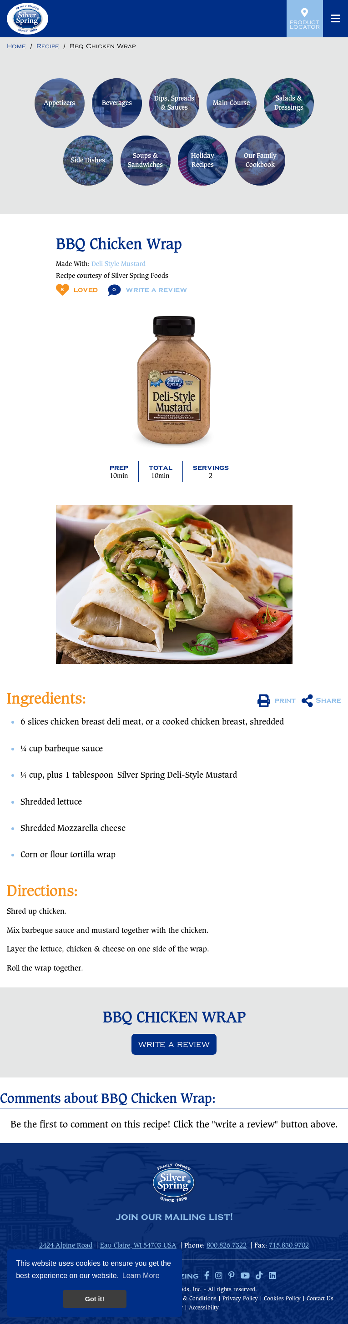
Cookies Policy (282, 1298)
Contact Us (320, 1298)
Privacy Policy (240, 1298)
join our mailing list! (174, 1217)
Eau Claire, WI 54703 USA (138, 1245)
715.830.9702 (289, 1245)
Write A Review (147, 290)
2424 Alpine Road (65, 1245)
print (276, 701)
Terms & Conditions (191, 1298)
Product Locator (305, 18)
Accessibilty (204, 1307)
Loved (77, 290)
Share (321, 701)
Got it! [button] (94, 1299)
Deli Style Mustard (118, 264)
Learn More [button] (141, 1275)
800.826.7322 (227, 1245)
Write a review (174, 1044)
